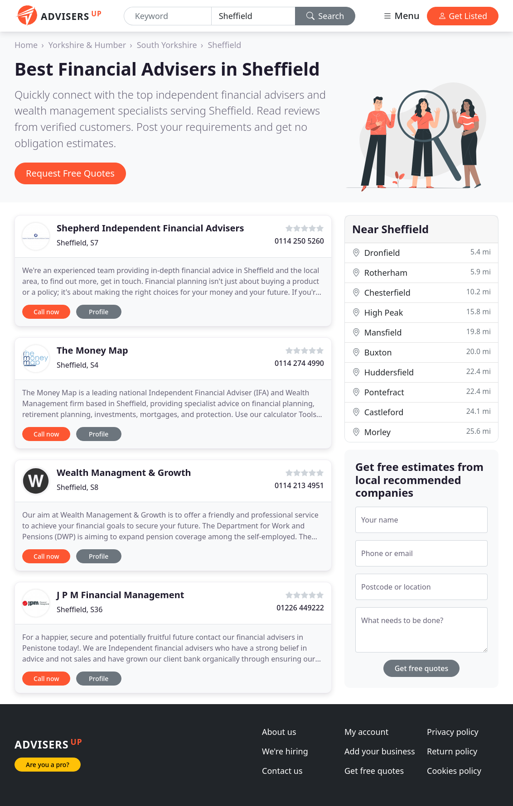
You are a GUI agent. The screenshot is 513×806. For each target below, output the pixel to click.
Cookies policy (454, 770)
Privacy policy (453, 731)
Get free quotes (422, 668)
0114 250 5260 (299, 241)
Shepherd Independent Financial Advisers (150, 228)
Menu (401, 16)
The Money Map (92, 350)
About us (279, 731)
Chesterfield (421, 292)
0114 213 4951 (299, 485)
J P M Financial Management (120, 595)
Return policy (452, 751)
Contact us (282, 770)
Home (26, 44)
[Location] (253, 16)
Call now (46, 311)
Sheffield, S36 (79, 609)
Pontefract (421, 392)
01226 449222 (300, 608)
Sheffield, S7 (77, 243)
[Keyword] (168, 16)
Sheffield (224, 44)
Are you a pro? (47, 764)
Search (325, 15)
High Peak (421, 312)
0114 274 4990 (299, 363)
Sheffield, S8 (77, 487)
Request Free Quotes (70, 173)
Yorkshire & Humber (87, 44)
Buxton (421, 352)
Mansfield (421, 332)
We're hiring (285, 751)
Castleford (421, 411)
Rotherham (421, 272)
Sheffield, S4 (77, 365)
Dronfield (421, 252)
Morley (421, 431)
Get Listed (462, 15)
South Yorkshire (167, 44)
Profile (98, 311)
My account (366, 731)
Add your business (379, 751)
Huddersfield (421, 372)
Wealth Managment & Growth (124, 472)
